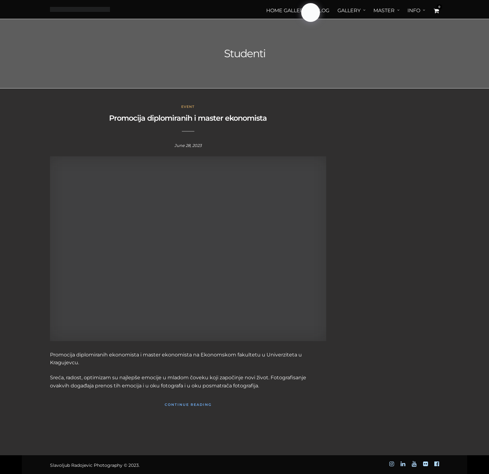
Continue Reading (188, 404)
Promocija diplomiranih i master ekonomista (188, 118)
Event (188, 106)
